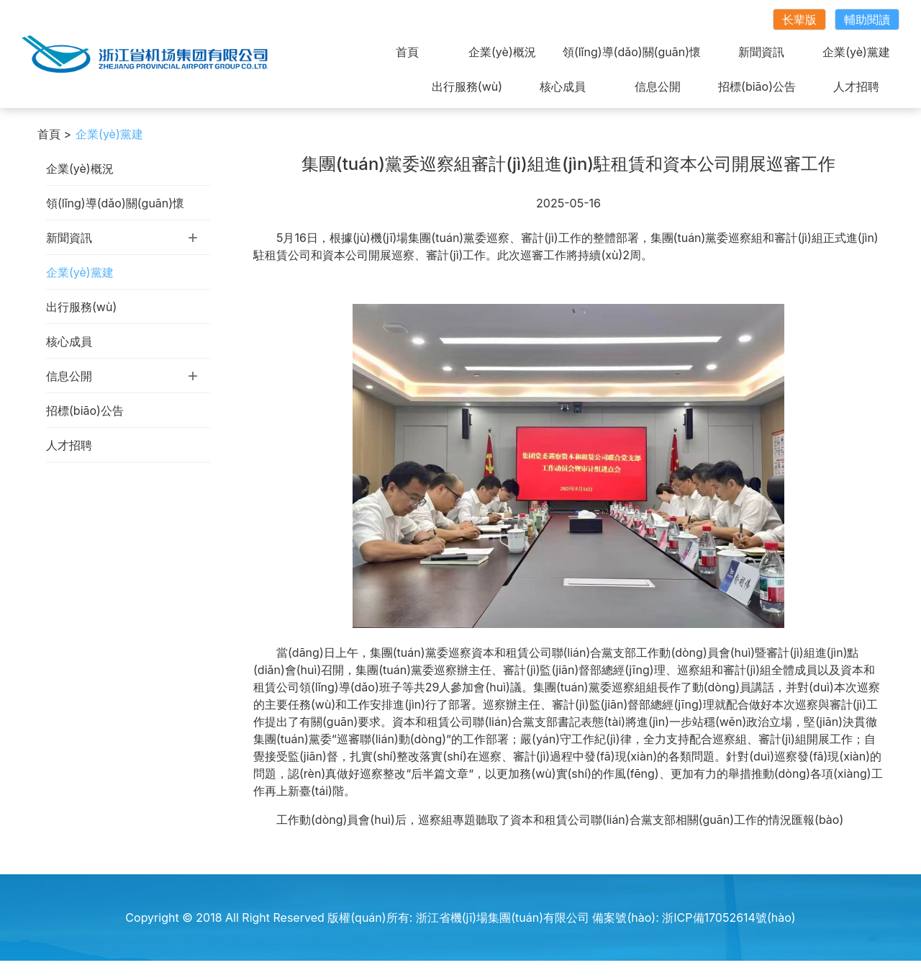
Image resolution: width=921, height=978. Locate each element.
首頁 (407, 52)
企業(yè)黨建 (856, 52)
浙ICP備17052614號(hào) (728, 917)
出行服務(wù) (467, 86)
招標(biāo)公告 (757, 86)
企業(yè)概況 (502, 52)
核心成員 (563, 86)
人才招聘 (856, 86)
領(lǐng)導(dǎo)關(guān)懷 (632, 52)
